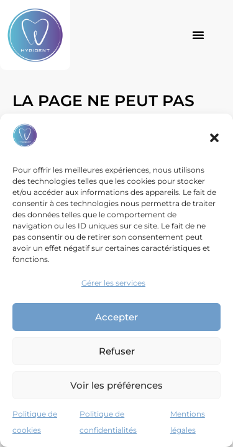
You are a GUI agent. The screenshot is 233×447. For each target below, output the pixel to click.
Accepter (116, 317)
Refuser (117, 351)
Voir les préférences (116, 385)
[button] (214, 138)
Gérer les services (113, 282)
